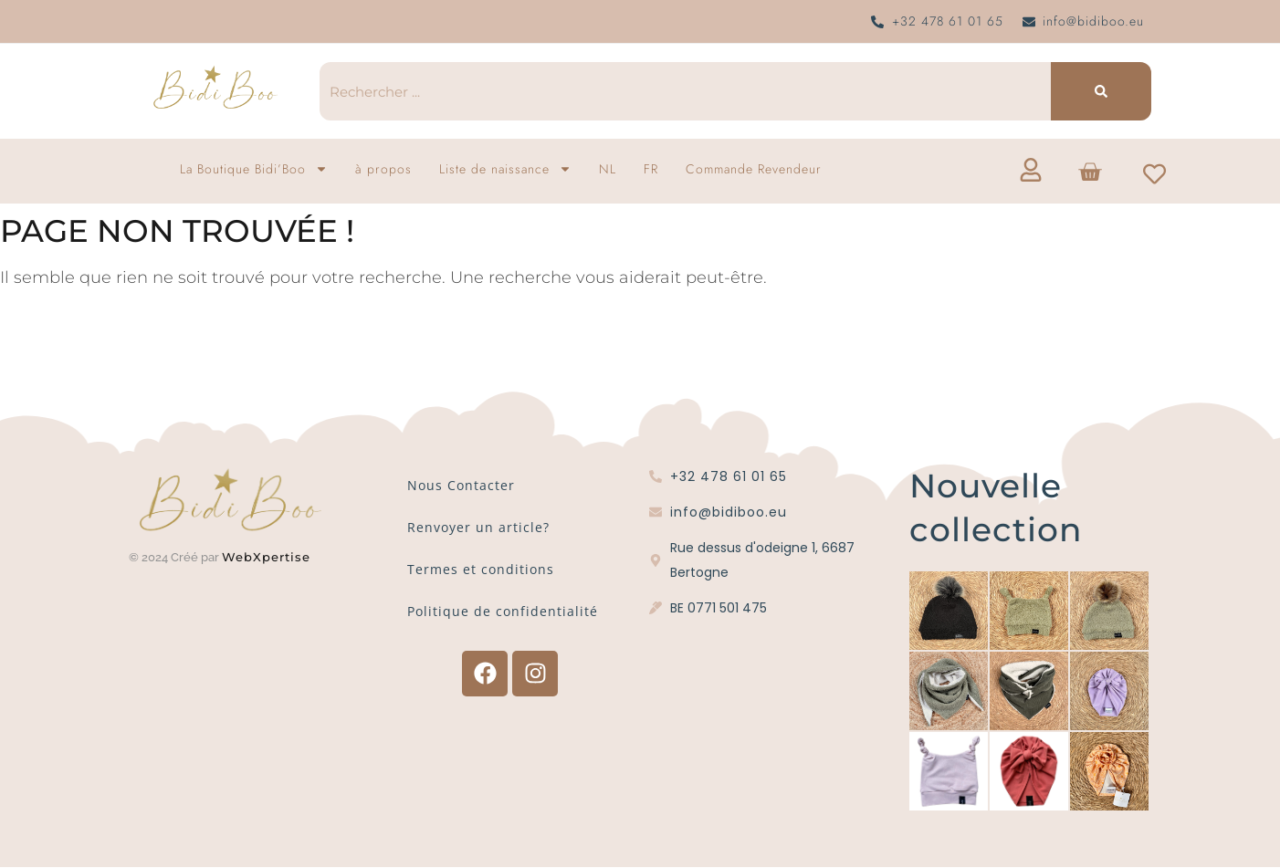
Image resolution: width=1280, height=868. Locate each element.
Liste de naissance (505, 168)
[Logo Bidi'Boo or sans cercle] (214, 87)
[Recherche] (1101, 91)
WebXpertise (268, 556)
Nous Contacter (461, 485)
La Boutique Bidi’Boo (254, 168)
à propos (383, 169)
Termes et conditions (480, 569)
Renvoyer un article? (478, 527)
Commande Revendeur (754, 169)
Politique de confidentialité (502, 611)
